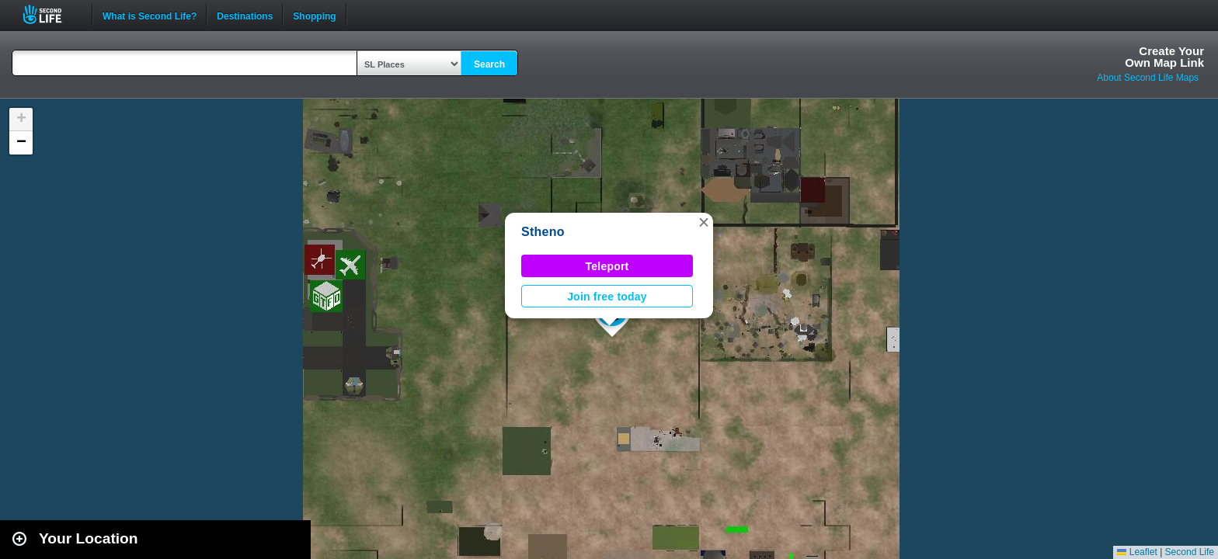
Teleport (607, 266)
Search (489, 64)
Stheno (543, 231)
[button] (703, 222)
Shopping (314, 15)
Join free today (607, 296)
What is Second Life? (150, 15)
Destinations (245, 15)
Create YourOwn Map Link (1164, 56)
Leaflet (1137, 552)
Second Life (51, 14)
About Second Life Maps (1148, 77)
